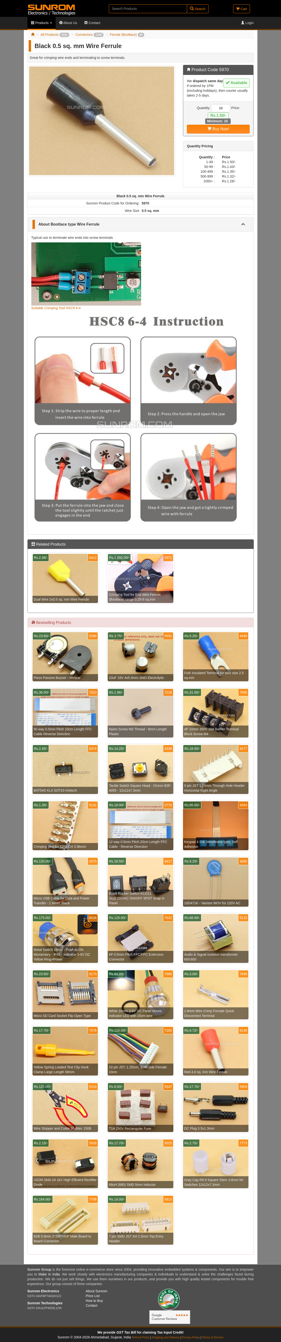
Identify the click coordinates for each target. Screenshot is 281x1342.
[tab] (141, 224)
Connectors (90, 35)
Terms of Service (212, 1337)
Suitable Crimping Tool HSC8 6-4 (56, 308)
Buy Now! (218, 129)
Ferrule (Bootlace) (127, 35)
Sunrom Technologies (45, 1303)
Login (247, 23)
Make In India (49, 1274)
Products (41, 23)
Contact (92, 23)
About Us (68, 23)
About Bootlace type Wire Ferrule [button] (69, 224)
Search (197, 9)
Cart (241, 9)
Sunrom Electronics (43, 1291)
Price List (93, 1296)
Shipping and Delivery (166, 1337)
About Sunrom (96, 1291)
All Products (54, 35)
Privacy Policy (191, 1337)
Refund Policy (140, 1337)
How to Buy (94, 1301)
